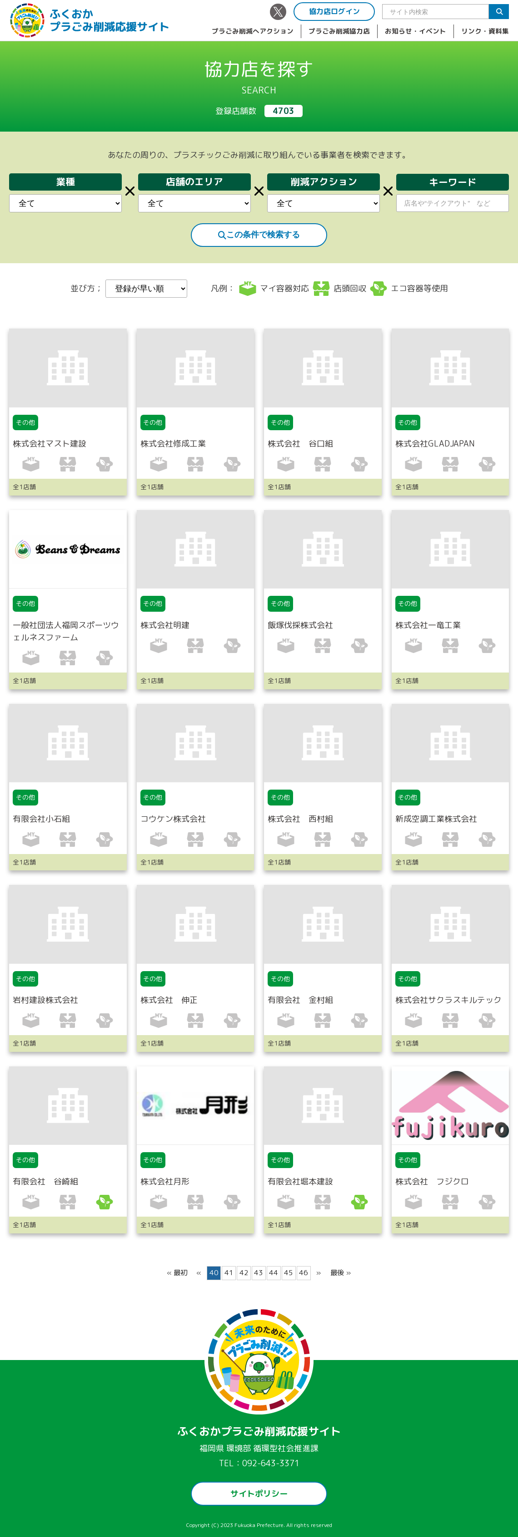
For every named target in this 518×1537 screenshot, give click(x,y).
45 (288, 1272)
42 (244, 1272)
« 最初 (177, 1272)
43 (258, 1272)
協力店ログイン (334, 11)
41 (229, 1272)
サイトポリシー (259, 1493)
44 (273, 1272)
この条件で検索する (259, 234)
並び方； (128, 289)
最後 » (340, 1272)
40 (214, 1272)
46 (303, 1272)
